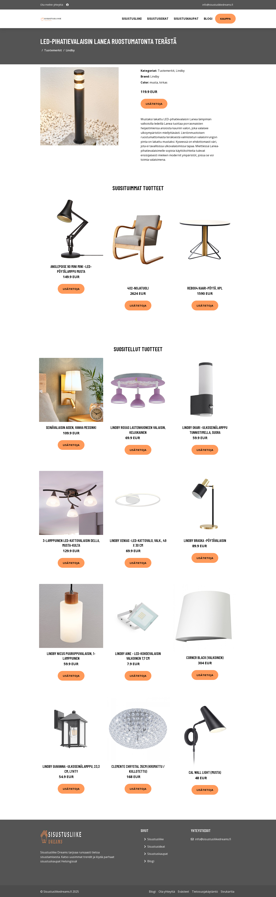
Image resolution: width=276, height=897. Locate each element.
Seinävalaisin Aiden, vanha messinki (71, 427)
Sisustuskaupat (186, 19)
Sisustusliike (132, 19)
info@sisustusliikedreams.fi (217, 4)
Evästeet (183, 891)
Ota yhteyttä (167, 891)
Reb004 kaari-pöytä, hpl (204, 288)
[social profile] (67, 4)
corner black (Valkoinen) (205, 657)
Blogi (208, 19)
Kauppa (225, 18)
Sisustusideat (157, 19)
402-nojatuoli (138, 288)
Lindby (70, 50)
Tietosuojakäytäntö (205, 891)
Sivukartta (227, 891)
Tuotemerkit (53, 50)
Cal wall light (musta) (205, 772)
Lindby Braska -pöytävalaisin (205, 540)
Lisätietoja (154, 103)
